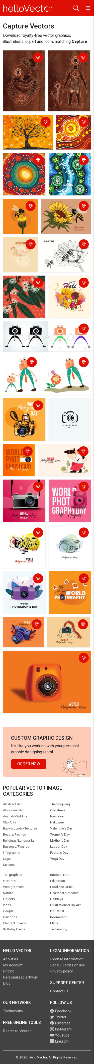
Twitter (58, 1017)
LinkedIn (59, 1041)
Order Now (28, 763)
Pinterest (60, 1023)
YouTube (59, 1035)
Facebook (60, 1011)
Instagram (61, 1029)
